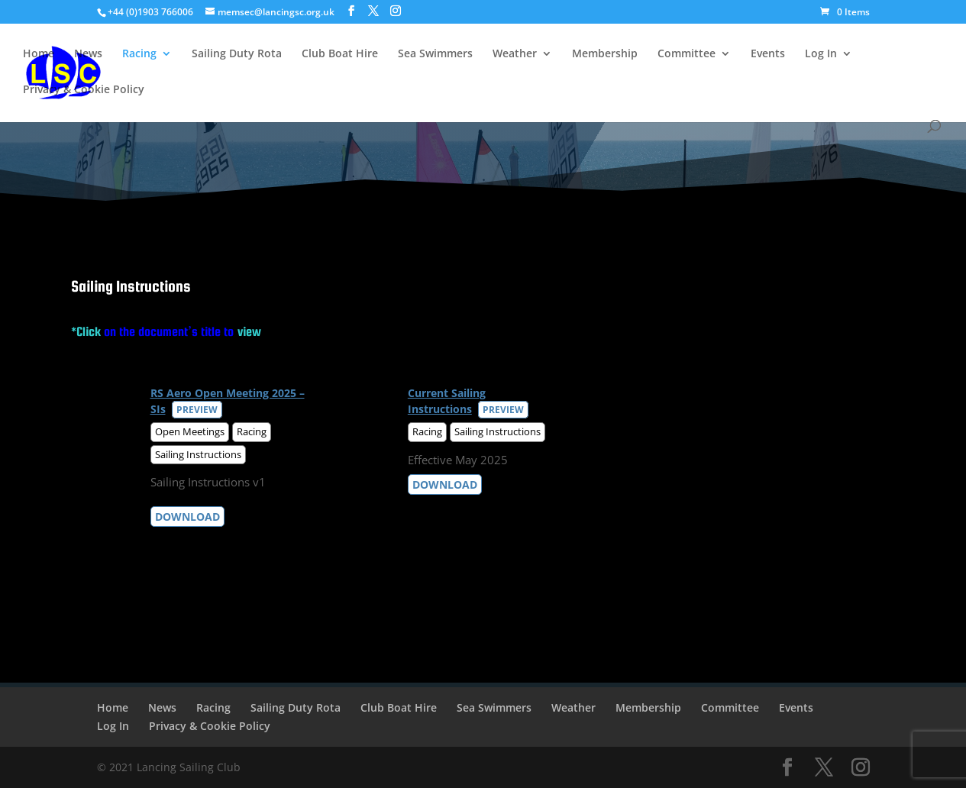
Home (38, 54)
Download (187, 516)
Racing (139, 54)
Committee (686, 54)
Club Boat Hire (340, 54)
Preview (197, 409)
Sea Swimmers (435, 54)
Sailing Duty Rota (237, 54)
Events (768, 54)
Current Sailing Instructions (447, 401)
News (88, 54)
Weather (515, 54)
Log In (821, 54)
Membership (605, 54)
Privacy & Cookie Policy (83, 90)
